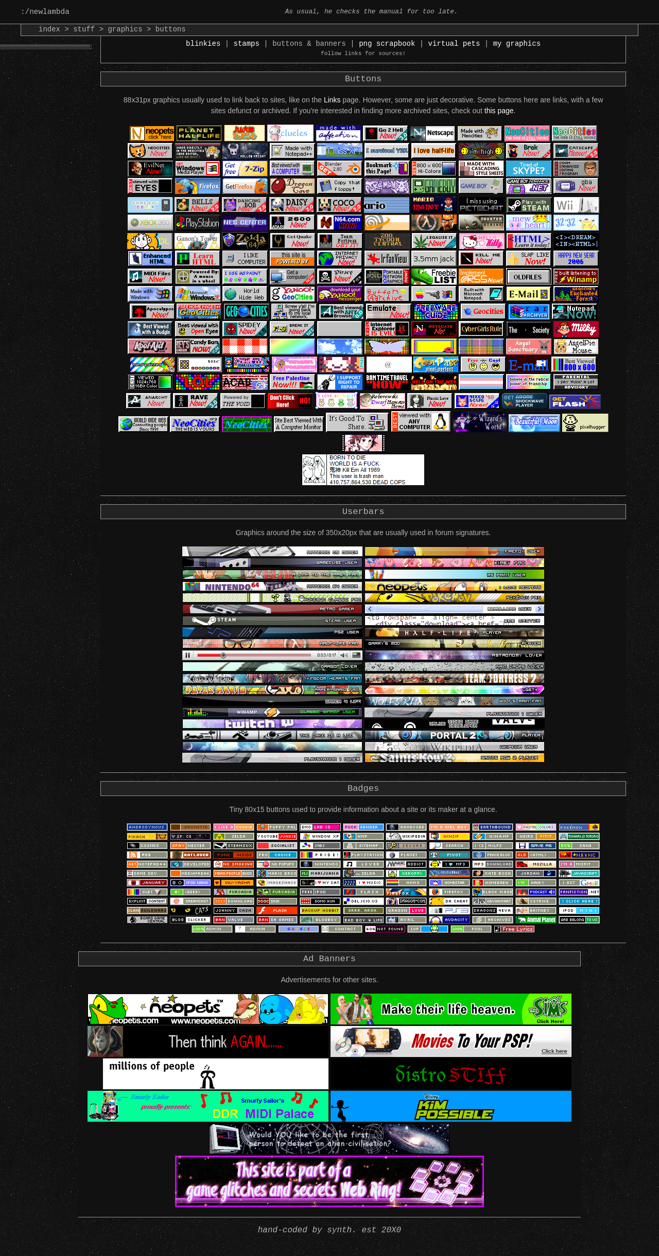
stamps (246, 45)
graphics (125, 29)
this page (499, 115)
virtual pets (454, 45)
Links (332, 104)
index (49, 29)
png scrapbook (387, 45)
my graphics (517, 45)
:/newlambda (48, 11)
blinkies (203, 45)
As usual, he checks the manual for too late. (371, 11)
